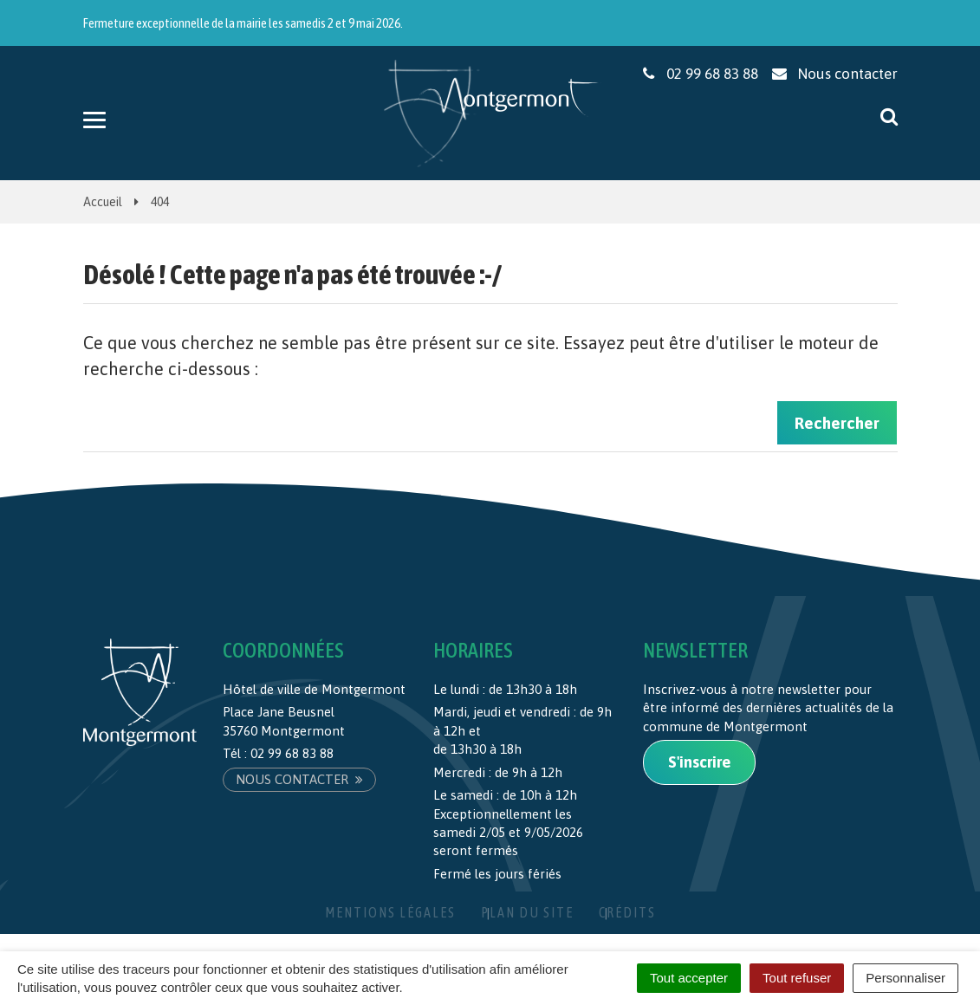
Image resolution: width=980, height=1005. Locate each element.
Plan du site (527, 912)
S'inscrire (699, 762)
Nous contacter (299, 779)
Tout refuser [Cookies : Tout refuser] (797, 977)
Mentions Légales (390, 912)
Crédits (627, 912)
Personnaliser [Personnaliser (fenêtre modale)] (905, 977)
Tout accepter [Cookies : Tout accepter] (689, 977)
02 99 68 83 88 (292, 753)
